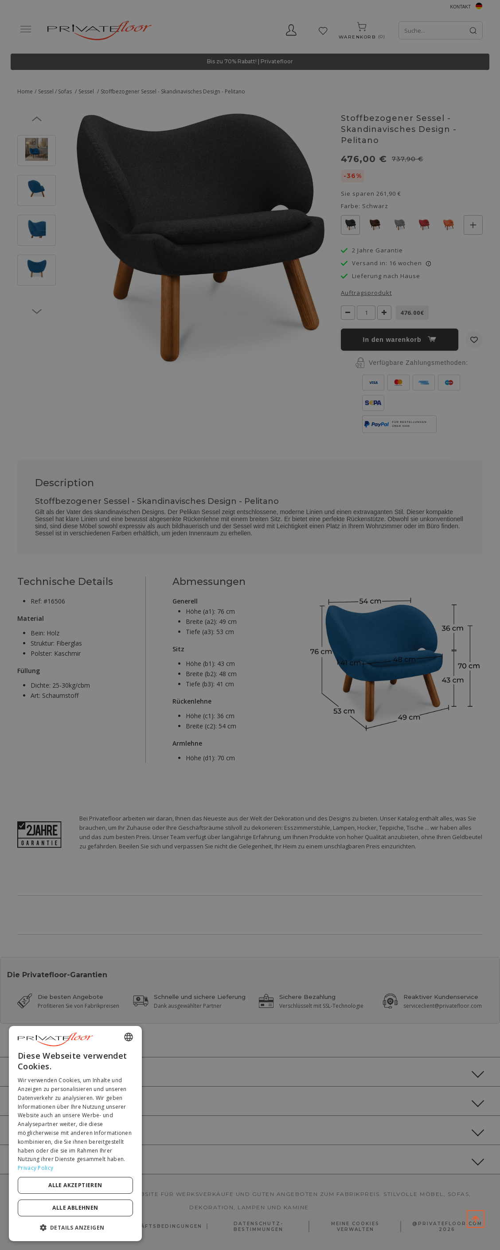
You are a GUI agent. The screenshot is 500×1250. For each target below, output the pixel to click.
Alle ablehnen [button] (75, 1207)
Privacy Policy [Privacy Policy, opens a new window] (35, 1168)
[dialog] (75, 1133)
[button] (75, 1227)
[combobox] (128, 1037)
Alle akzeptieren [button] (75, 1185)
